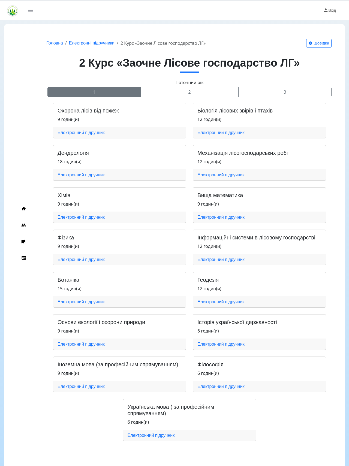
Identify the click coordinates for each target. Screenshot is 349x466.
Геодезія (202, 280)
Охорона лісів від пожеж (77, 111)
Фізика (55, 238)
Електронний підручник (70, 132)
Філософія (205, 364)
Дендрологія (62, 153)
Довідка (319, 43)
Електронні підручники (81, 43)
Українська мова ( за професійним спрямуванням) (182, 407)
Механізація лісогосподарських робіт (238, 153)
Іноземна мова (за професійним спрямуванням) (107, 364)
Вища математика (214, 195)
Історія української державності (232, 322)
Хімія (53, 195)
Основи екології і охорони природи (90, 322)
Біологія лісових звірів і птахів (229, 111)
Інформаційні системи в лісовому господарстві (251, 238)
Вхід (329, 10)
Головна (43, 43)
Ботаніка (57, 280)
